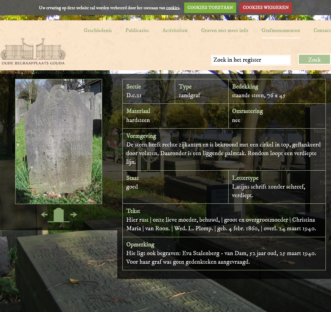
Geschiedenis (98, 30)
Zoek (314, 60)
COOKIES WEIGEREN (266, 7)
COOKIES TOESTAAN (210, 7)
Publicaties (137, 30)
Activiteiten (175, 30)
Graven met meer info (224, 30)
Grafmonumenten (281, 30)
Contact (322, 30)
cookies (172, 7)
